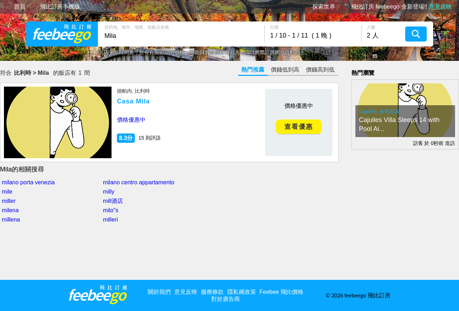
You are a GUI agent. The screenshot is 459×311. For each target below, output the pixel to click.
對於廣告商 (225, 299)
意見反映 (185, 292)
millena (11, 220)
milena (10, 210)
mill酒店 (113, 201)
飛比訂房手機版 (60, 7)
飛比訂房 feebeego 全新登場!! (401, 7)
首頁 (19, 7)
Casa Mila (134, 101)
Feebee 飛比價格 (282, 292)
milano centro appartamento (138, 182)
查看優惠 (298, 126)
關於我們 (159, 292)
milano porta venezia (28, 182)
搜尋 (416, 34)
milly (108, 192)
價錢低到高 (285, 70)
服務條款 (212, 292)
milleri (110, 220)
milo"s (110, 210)
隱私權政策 (241, 292)
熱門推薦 (252, 70)
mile (7, 192)
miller (8, 201)
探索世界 (323, 7)
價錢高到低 (320, 70)
